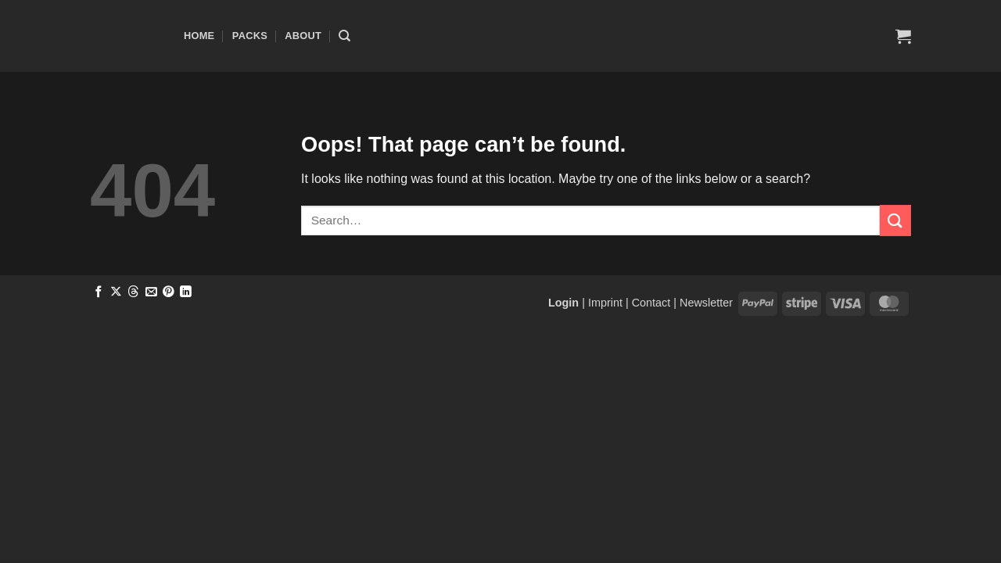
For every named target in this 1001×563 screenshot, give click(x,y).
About (303, 35)
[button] (903, 36)
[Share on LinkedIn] (186, 292)
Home (199, 35)
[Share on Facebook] (99, 292)
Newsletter (706, 302)
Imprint (605, 302)
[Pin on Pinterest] (168, 292)
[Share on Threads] (133, 292)
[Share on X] (116, 292)
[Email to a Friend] (151, 292)
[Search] (344, 36)
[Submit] (895, 220)
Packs (249, 35)
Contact (651, 302)
